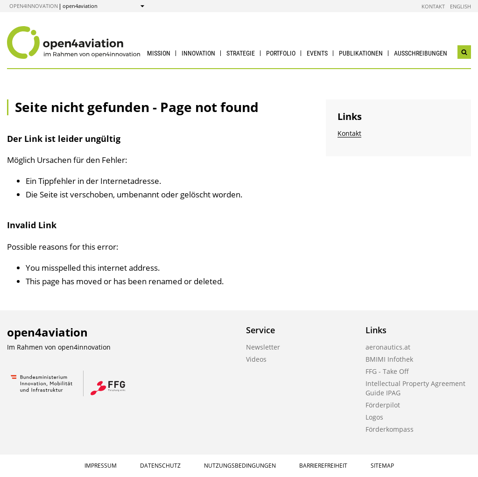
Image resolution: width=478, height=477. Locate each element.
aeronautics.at (388, 347)
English (460, 6)
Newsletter (263, 347)
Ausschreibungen (420, 53)
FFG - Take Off (387, 371)
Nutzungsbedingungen (240, 466)
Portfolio (280, 53)
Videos (256, 359)
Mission (158, 53)
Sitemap (382, 466)
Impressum (100, 466)
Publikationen (361, 53)
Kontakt (433, 6)
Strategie (240, 53)
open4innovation (33, 5)
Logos (374, 417)
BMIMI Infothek (389, 359)
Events (317, 53)
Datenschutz (160, 466)
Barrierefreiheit (323, 466)
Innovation (198, 53)
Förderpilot (383, 404)
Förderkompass (390, 429)
